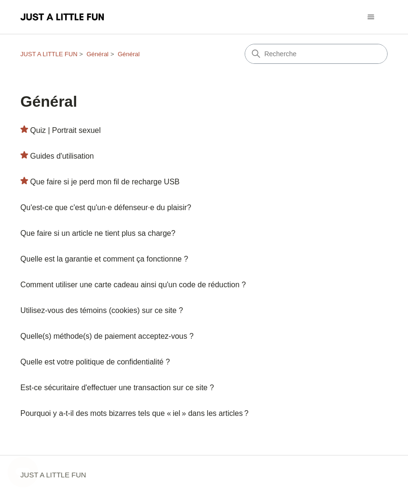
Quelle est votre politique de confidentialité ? (95, 362)
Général (98, 54)
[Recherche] (316, 53)
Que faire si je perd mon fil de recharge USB (104, 182)
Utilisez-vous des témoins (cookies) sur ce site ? (101, 310)
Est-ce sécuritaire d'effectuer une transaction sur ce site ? (117, 388)
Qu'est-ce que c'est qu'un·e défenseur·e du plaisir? (105, 207)
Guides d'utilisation (62, 156)
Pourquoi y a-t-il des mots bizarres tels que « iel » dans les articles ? (134, 413)
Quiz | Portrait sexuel (65, 130)
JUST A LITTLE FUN (49, 54)
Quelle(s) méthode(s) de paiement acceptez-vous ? (107, 336)
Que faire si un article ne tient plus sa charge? (98, 233)
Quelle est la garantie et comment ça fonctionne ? (104, 259)
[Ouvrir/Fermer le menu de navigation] (371, 17)
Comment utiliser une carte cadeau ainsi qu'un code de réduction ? (133, 285)
